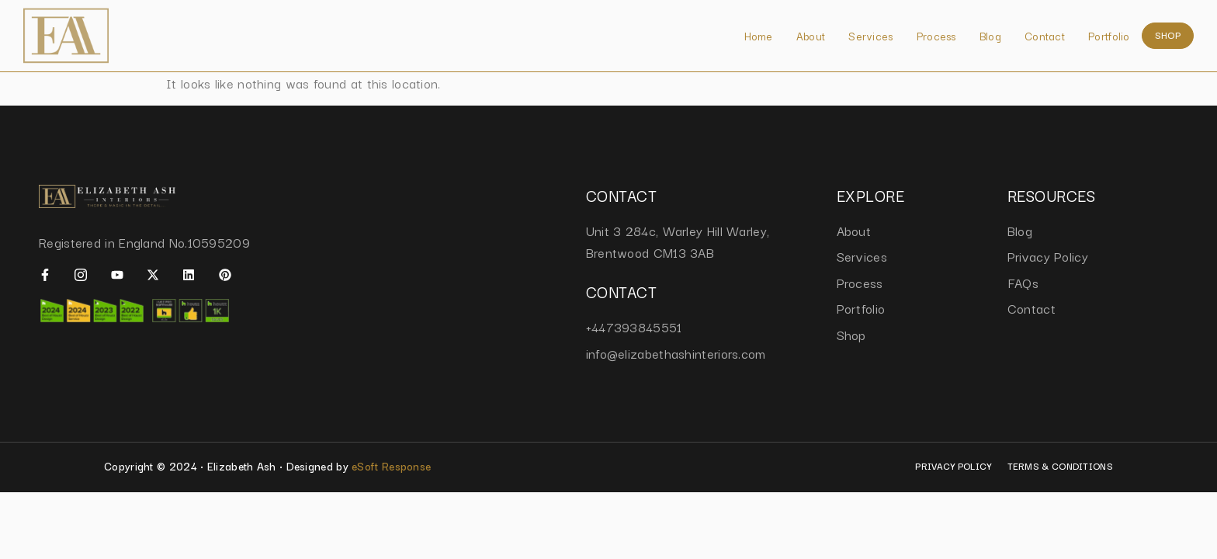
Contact (1045, 35)
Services (870, 35)
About (811, 35)
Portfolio (1109, 35)
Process (936, 35)
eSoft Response (391, 465)
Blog (990, 35)
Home (758, 35)
